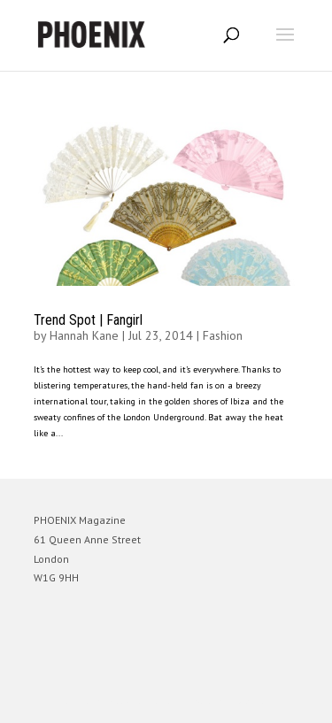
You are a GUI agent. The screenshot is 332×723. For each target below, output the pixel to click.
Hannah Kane (84, 335)
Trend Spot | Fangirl (88, 320)
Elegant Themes (141, 701)
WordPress (252, 701)
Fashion (223, 335)
